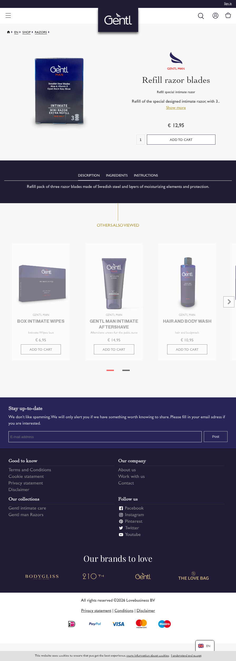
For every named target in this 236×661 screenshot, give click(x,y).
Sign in (228, 3)
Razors (41, 32)
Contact (126, 486)
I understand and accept (186, 655)
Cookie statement (26, 479)
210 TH (93, 579)
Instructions (146, 175)
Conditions (123, 613)
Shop (26, 32)
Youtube (133, 537)
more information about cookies (148, 655)
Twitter (132, 531)
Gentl (143, 579)
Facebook (134, 511)
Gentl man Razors (26, 518)
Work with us (131, 479)
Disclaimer (18, 493)
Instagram (134, 518)
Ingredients (117, 175)
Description (89, 175)
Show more (176, 108)
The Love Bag (194, 579)
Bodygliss (42, 579)
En (16, 32)
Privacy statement (25, 486)
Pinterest (133, 524)
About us (127, 473)
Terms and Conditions (29, 473)
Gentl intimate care (27, 511)
